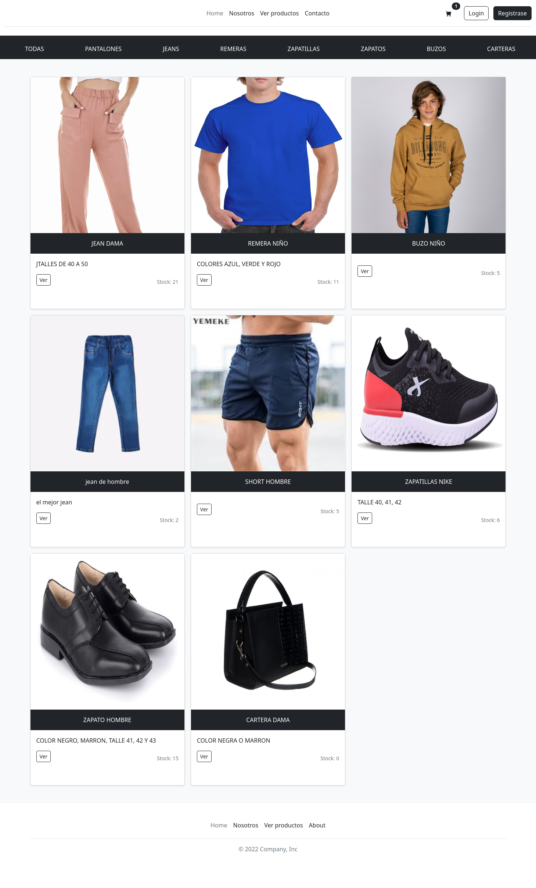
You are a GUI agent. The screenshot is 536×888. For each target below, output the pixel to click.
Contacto (317, 13)
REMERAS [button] (233, 49)
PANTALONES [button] (103, 49)
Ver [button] (44, 279)
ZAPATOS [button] (373, 49)
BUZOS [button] (436, 49)
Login (476, 13)
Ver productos (279, 13)
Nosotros (241, 13)
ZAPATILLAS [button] (304, 49)
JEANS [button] (171, 49)
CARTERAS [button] (501, 49)
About (317, 825)
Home (214, 13)
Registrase (512, 13)
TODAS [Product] (34, 49)
